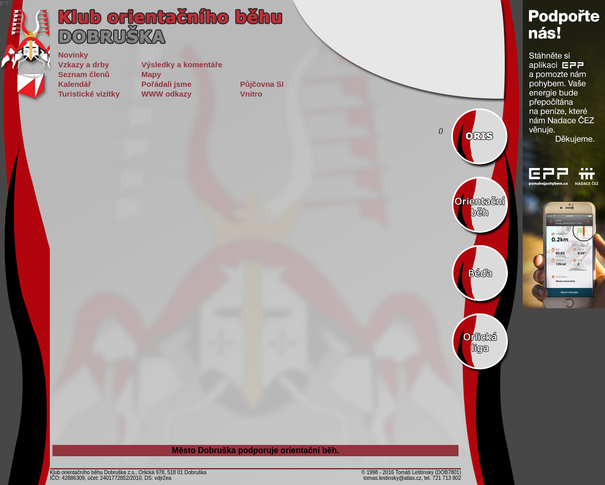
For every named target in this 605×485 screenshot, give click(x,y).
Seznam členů (83, 74)
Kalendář (74, 84)
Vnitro (251, 93)
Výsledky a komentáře (182, 64)
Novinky (73, 54)
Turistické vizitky (89, 93)
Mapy (151, 74)
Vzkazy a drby (83, 64)
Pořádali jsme (166, 84)
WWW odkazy (166, 93)
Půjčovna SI (262, 84)
